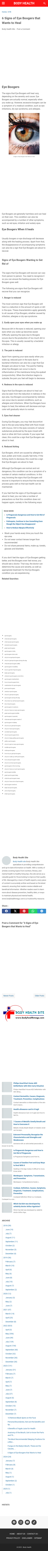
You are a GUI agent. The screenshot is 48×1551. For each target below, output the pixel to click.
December (11, 1254)
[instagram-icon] (20, 1522)
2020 (7, 1294)
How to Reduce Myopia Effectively (20, 528)
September (12, 1242)
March (10, 1266)
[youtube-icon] (27, 1522)
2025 (6, 1489)
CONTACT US (32, 1534)
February (10, 1262)
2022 (7, 1326)
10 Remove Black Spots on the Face (22, 1418)
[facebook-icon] (14, 1522)
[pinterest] (24, 911)
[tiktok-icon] (34, 1522)
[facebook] (6, 911)
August (10, 1238)
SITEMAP (38, 1538)
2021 (7, 1310)
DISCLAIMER (27, 1538)
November (11, 1250)
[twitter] (15, 911)
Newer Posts (8, 996)
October (10, 1246)
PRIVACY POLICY (13, 1538)
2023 (7, 1366)
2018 (7, 1226)
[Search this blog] (44, 3)
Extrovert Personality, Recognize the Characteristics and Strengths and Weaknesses (28, 1137)
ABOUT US (21, 1534)
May (9, 1274)
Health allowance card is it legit (26, 1109)
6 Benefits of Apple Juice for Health (21, 1428)
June (9, 1230)
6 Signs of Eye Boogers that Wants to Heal (24, 1453)
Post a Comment (23, 29)
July (9, 1234)
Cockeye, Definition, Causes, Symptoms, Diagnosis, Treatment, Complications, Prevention (29, 1190)
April (9, 1270)
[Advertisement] (24, 58)
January (10, 1298)
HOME (12, 1534)
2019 (7, 1258)
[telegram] (41, 911)
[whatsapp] (32, 911)
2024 (7, 1457)
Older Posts (39, 996)
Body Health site (19, 861)
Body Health (24, 3)
